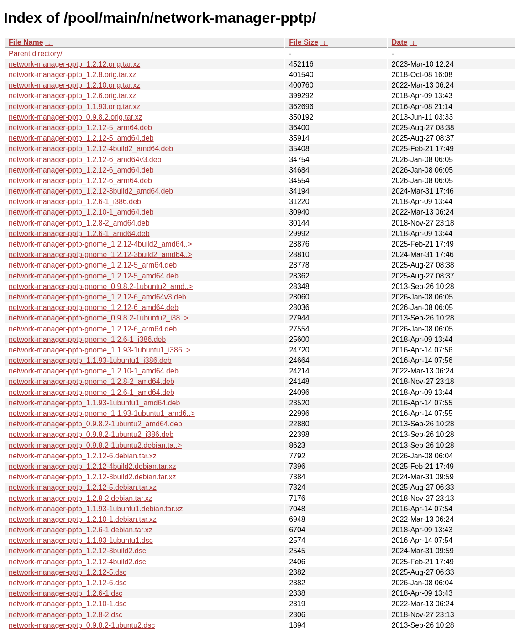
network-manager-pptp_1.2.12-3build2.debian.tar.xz (92, 477)
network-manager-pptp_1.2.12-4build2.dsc (77, 562)
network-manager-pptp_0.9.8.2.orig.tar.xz (75, 117)
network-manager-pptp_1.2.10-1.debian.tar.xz (83, 519)
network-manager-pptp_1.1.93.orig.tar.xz (74, 106)
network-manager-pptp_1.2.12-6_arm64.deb (80, 180)
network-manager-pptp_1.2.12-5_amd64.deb (81, 138)
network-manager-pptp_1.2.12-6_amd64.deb (81, 170)
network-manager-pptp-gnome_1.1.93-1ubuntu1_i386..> (99, 350)
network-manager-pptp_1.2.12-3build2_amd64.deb (91, 191)
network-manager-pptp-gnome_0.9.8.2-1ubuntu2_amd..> (101, 286)
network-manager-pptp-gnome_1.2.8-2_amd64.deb (91, 381)
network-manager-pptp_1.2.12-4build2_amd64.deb (91, 148)
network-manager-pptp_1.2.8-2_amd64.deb (79, 223)
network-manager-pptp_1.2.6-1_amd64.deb (79, 233)
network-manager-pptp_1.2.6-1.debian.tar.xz (80, 530)
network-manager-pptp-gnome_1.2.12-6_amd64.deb (94, 307)
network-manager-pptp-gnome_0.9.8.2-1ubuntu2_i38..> (99, 318)
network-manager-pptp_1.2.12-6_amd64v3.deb (85, 159)
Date (400, 42)
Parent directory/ (35, 54)
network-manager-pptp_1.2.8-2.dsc (65, 615)
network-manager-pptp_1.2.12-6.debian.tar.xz (83, 456)
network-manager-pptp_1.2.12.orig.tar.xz (74, 64)
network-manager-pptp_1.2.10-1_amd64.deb (81, 212)
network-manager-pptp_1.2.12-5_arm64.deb (80, 127)
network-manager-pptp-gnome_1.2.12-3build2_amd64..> (100, 254)
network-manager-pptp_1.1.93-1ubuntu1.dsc (81, 540)
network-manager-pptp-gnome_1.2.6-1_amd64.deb (91, 392)
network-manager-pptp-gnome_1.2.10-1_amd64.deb (94, 371)
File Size (303, 42)
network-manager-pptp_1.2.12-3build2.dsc (77, 551)
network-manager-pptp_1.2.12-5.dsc (67, 572)
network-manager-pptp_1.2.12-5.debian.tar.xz (83, 487)
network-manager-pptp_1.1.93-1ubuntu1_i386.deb (90, 360)
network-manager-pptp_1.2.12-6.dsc (67, 583)
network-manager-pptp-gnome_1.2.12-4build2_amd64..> (100, 244)
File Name (26, 42)
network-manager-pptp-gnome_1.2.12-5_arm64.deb (93, 265)
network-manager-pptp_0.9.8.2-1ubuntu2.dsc (82, 625)
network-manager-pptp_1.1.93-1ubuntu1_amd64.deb (94, 403)
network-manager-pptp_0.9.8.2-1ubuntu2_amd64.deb (95, 424)
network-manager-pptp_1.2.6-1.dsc (65, 593)
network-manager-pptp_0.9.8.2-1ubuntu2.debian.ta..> (95, 445)
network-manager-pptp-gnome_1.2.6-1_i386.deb (87, 339)
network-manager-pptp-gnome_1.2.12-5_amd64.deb (94, 276)
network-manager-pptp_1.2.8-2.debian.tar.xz (80, 498)
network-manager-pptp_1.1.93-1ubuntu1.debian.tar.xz (96, 509)
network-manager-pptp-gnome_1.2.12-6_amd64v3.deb (97, 297)
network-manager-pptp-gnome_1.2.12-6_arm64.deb (93, 329)
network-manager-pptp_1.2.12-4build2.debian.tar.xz (92, 466)
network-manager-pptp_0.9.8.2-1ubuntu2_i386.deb (91, 434)
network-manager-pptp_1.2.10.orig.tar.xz (74, 85)
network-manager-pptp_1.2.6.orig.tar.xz (72, 96)
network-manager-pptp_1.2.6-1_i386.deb (75, 201)
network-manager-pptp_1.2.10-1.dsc (67, 604)
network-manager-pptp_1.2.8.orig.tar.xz (72, 75)
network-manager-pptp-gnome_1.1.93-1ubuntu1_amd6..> (102, 413)
